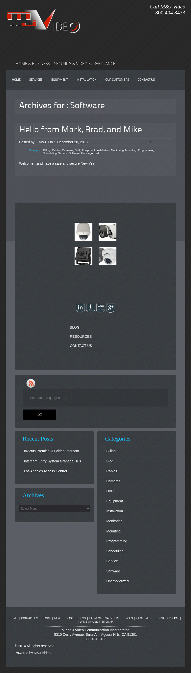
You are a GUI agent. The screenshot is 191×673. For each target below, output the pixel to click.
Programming (146, 150)
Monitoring (117, 150)
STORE (46, 618)
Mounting (130, 150)
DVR (77, 150)
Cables (56, 150)
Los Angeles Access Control (45, 471)
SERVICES (36, 79)
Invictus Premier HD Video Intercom (51, 451)
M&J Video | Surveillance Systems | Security (40, 52)
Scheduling (50, 153)
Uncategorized (90, 153)
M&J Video (42, 653)
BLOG (75, 327)
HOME (16, 79)
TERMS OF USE (88, 621)
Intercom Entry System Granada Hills (52, 461)
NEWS (58, 618)
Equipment (88, 150)
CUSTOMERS (144, 618)
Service (62, 153)
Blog (109, 461)
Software (74, 153)
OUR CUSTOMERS (117, 79)
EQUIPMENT (59, 79)
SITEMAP (107, 621)
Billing (47, 150)
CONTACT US (146, 79)
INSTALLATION (87, 79)
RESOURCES (81, 336)
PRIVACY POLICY (168, 618)
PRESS (81, 618)
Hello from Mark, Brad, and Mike (80, 130)
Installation (102, 150)
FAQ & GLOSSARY (100, 618)
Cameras (67, 150)
